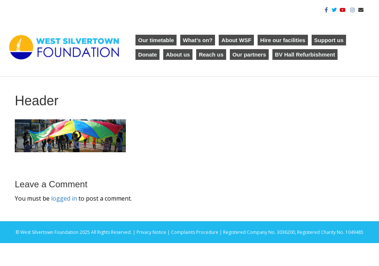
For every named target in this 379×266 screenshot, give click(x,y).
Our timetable (156, 40)
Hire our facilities (282, 40)
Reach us (211, 54)
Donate (147, 54)
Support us (328, 40)
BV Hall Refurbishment (305, 54)
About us (178, 54)
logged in (64, 198)
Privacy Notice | (154, 232)
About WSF (236, 40)
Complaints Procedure (194, 232)
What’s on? (197, 40)
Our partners (249, 54)
